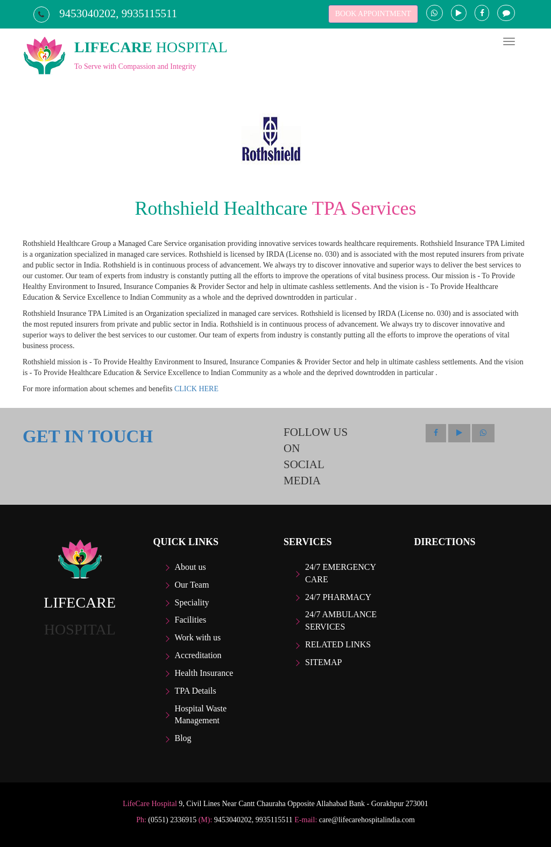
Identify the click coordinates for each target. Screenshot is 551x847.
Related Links (338, 644)
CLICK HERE (196, 389)
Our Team (192, 584)
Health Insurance (204, 672)
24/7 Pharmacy (338, 597)
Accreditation (198, 655)
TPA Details (195, 690)
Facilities (191, 619)
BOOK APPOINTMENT (373, 14)
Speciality (192, 602)
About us (190, 566)
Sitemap (323, 662)
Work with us (198, 637)
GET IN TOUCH (88, 436)
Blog (183, 738)
